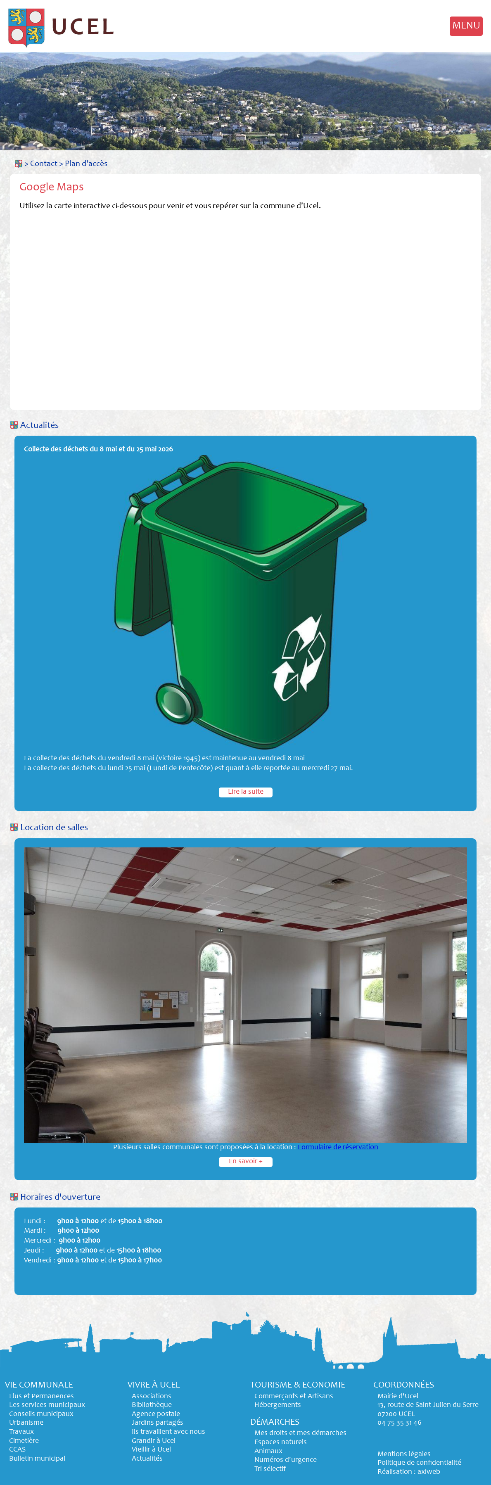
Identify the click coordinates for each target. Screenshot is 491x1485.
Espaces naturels (280, 1442)
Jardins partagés (157, 1423)
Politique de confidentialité (419, 1463)
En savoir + (246, 1161)
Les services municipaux (47, 1405)
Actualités (39, 425)
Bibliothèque (152, 1405)
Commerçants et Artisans (293, 1396)
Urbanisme (26, 1423)
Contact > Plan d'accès (68, 164)
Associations (151, 1396)
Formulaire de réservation (338, 1147)
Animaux (268, 1451)
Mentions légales (404, 1454)
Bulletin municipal (37, 1459)
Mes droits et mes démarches (300, 1433)
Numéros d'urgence (285, 1460)
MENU (466, 26)
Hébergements (277, 1405)
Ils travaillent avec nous (168, 1432)
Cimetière (24, 1441)
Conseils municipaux (41, 1414)
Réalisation (394, 1472)
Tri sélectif (270, 1469)
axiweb (428, 1472)
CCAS (17, 1450)
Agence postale (156, 1414)
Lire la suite (245, 792)
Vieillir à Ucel (151, 1450)
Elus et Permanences (41, 1396)
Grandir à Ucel (154, 1441)
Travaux (21, 1432)
